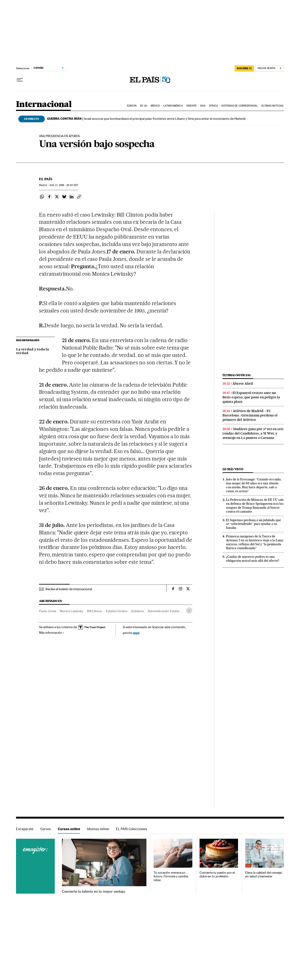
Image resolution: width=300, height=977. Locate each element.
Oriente (191, 105)
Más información (51, 632)
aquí (136, 633)
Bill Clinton (94, 611)
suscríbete (244, 68)
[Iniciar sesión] (269, 68)
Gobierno (137, 611)
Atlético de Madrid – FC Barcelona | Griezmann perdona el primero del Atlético (250, 415)
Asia (202, 105)
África (213, 105)
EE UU (143, 105)
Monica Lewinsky (71, 611)
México (155, 105)
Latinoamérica (173, 105)
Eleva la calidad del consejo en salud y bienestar (263, 874)
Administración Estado (164, 611)
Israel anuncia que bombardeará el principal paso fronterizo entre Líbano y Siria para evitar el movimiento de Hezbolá (146, 118)
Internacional (43, 104)
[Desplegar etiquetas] (189, 610)
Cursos (45, 829)
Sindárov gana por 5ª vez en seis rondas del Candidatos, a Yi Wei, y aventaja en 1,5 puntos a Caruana (253, 433)
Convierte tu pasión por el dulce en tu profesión (217, 874)
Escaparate (24, 829)
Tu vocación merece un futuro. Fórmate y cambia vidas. (171, 876)
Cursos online (69, 829)
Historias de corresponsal (239, 105)
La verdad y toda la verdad (32, 351)
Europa (132, 105)
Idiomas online (98, 829)
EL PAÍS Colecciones (131, 829)
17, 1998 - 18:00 (63, 185)
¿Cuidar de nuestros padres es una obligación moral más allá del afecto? (252, 558)
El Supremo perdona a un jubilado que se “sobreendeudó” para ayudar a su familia (253, 524)
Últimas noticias (272, 105)
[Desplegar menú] (19, 80)
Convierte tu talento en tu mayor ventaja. (94, 891)
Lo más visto (233, 469)
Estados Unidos (116, 611)
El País (45, 179)
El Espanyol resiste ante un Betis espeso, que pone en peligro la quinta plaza (251, 397)
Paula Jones (47, 611)
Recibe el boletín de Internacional (68, 589)
